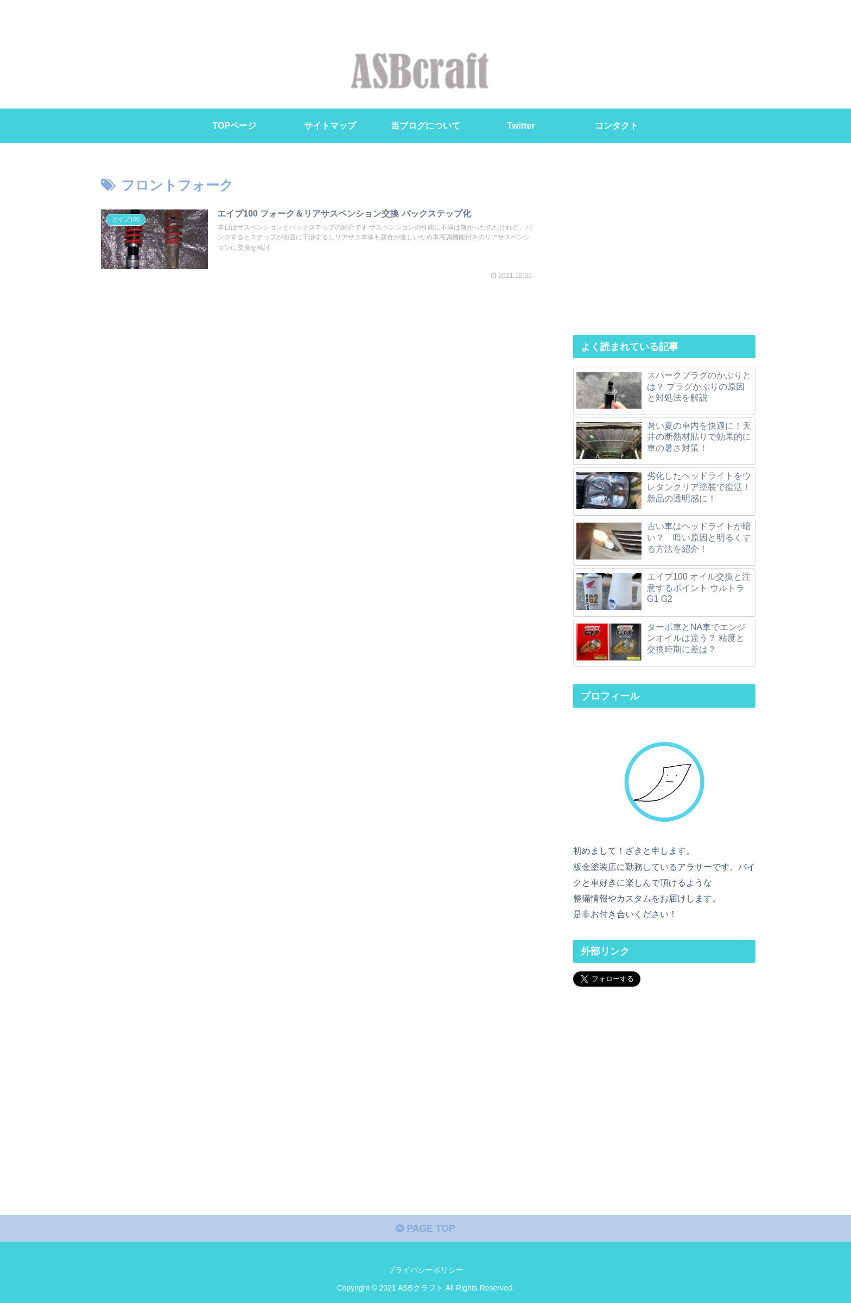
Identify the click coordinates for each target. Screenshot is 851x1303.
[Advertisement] (664, 243)
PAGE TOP (425, 1227)
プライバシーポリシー (425, 1268)
